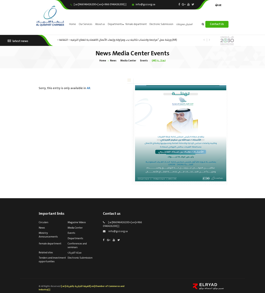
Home (72, 24)
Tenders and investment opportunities (52, 259)
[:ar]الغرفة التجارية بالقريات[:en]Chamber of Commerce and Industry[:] (81, 287)
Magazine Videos (77, 222)
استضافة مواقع (205, 288)
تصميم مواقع (218, 288)
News (113, 60)
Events (144, 60)
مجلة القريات (74, 253)
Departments (115, 24)
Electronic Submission (161, 24)
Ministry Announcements (48, 235)
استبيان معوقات (184, 24)
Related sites (46, 253)
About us (100, 24)
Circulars (43, 222)
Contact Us (217, 24)
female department (136, 24)
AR (88, 88)
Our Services (85, 24)
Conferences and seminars (77, 245)
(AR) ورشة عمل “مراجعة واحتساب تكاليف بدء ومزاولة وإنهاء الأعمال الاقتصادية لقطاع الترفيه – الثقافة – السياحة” (117, 39)
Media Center (128, 60)
